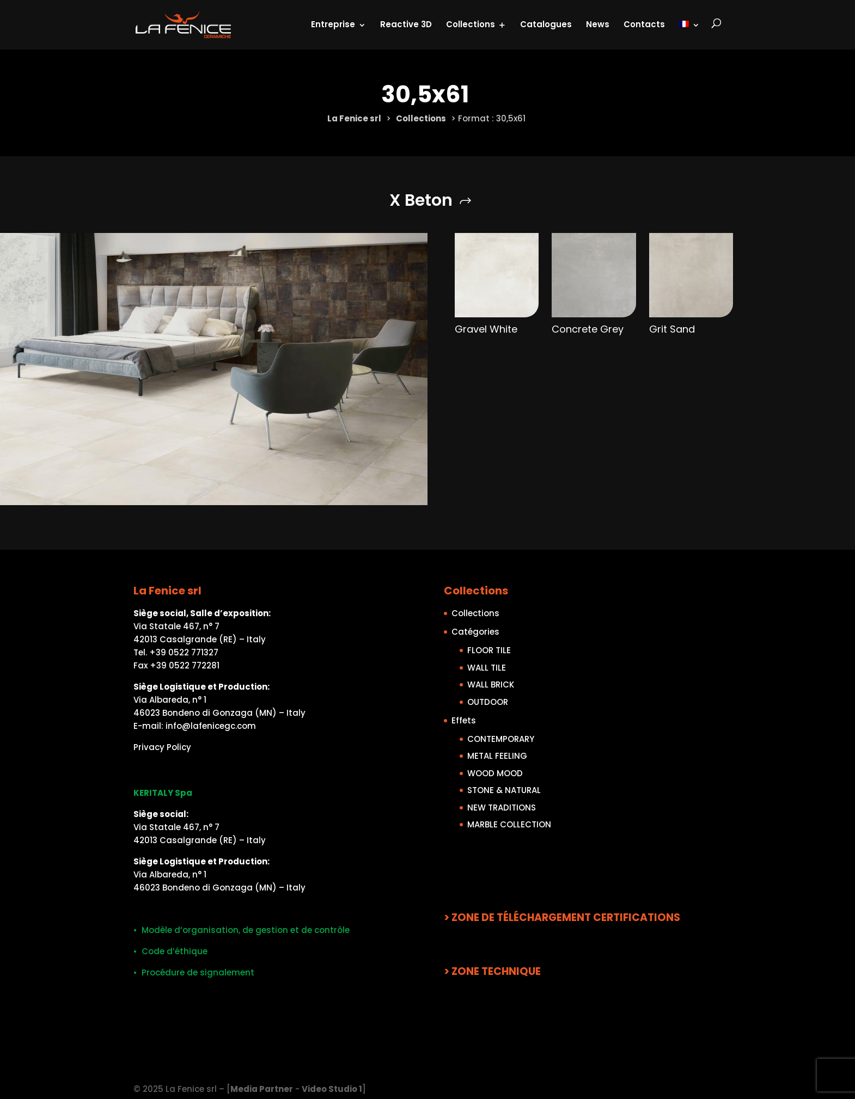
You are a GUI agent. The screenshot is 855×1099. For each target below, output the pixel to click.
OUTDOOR (487, 701)
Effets (463, 720)
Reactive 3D (406, 23)
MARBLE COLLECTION (509, 824)
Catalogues (546, 23)
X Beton (421, 200)
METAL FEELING (497, 756)
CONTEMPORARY (500, 738)
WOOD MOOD (495, 772)
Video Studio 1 (332, 1089)
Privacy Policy (162, 747)
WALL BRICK (490, 684)
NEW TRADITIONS (501, 807)
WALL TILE (486, 667)
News (597, 23)
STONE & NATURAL (504, 790)
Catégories (475, 631)
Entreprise (333, 23)
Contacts (644, 23)
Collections (470, 23)
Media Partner (261, 1089)
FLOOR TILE (489, 650)
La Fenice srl (354, 118)
